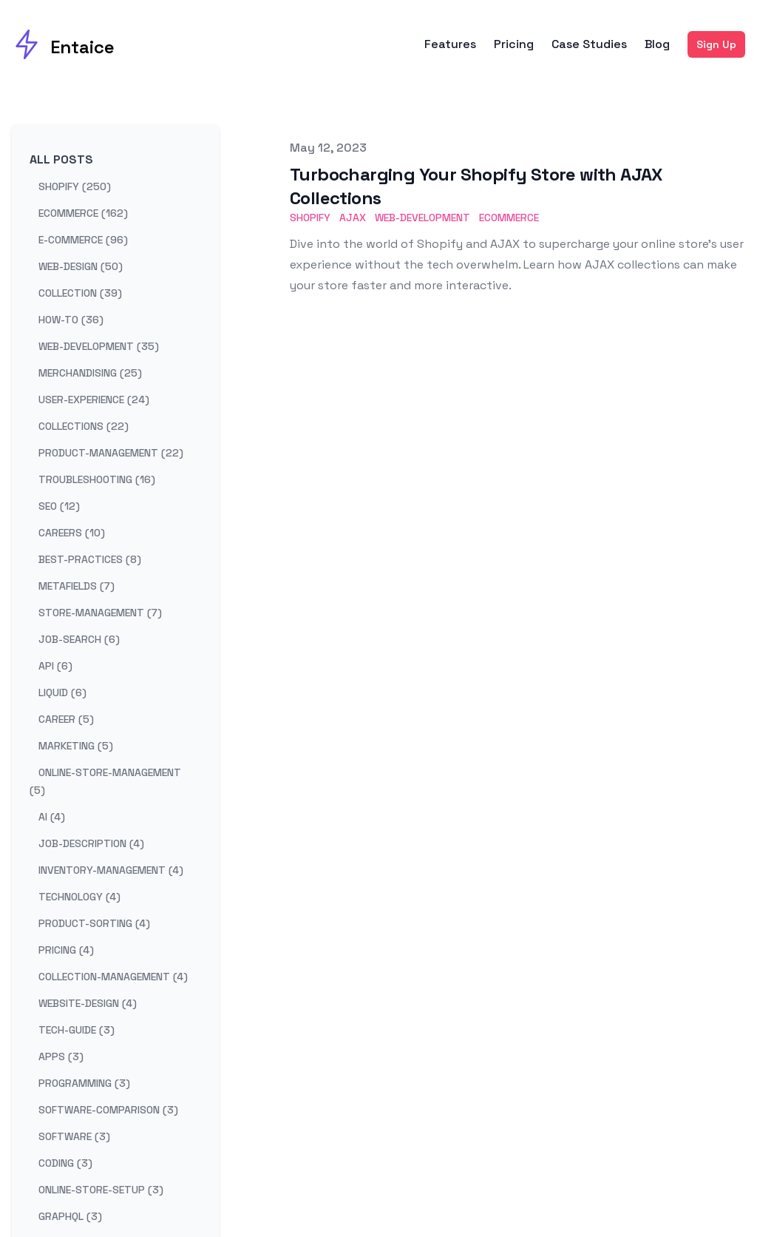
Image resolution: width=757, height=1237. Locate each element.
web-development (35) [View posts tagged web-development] (98, 346)
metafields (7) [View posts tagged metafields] (76, 586)
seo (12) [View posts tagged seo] (59, 506)
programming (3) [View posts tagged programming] (84, 1083)
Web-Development (422, 217)
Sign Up (716, 44)
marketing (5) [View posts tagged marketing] (75, 745)
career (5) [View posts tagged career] (66, 719)
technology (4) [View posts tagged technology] (79, 896)
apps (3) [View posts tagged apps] (61, 1056)
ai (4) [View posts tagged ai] (51, 816)
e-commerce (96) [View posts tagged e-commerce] (83, 239)
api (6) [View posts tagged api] (55, 666)
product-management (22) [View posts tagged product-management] (110, 452)
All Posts (61, 159)
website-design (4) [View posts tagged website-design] (87, 1003)
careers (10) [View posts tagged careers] (71, 532)
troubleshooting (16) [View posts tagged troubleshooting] (96, 479)
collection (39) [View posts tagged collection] (80, 293)
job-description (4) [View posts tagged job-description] (91, 843)
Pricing (514, 44)
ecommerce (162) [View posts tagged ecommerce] (83, 213)
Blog (657, 44)
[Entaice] (63, 44)
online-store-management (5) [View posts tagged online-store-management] (105, 781)
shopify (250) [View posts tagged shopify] (74, 186)
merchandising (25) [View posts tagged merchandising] (90, 373)
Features (450, 44)
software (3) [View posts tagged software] (74, 1136)
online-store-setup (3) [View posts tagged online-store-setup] (100, 1189)
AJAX (352, 217)
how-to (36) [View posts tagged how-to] (70, 319)
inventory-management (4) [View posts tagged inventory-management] (110, 870)
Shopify (310, 217)
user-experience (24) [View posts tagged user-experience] (93, 399)
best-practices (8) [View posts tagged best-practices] (89, 559)
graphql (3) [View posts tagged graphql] (70, 1216)
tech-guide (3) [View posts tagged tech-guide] (76, 1030)
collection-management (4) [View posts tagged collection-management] (113, 976)
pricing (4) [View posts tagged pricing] (66, 950)
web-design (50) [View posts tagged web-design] (80, 266)
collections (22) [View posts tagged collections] (83, 426)
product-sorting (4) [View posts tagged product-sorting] (94, 923)
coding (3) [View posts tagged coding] (65, 1163)
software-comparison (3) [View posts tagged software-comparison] (108, 1109)
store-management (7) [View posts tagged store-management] (100, 612)
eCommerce (509, 217)
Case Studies (589, 44)
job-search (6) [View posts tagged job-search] (79, 639)
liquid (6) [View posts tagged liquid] (62, 692)
